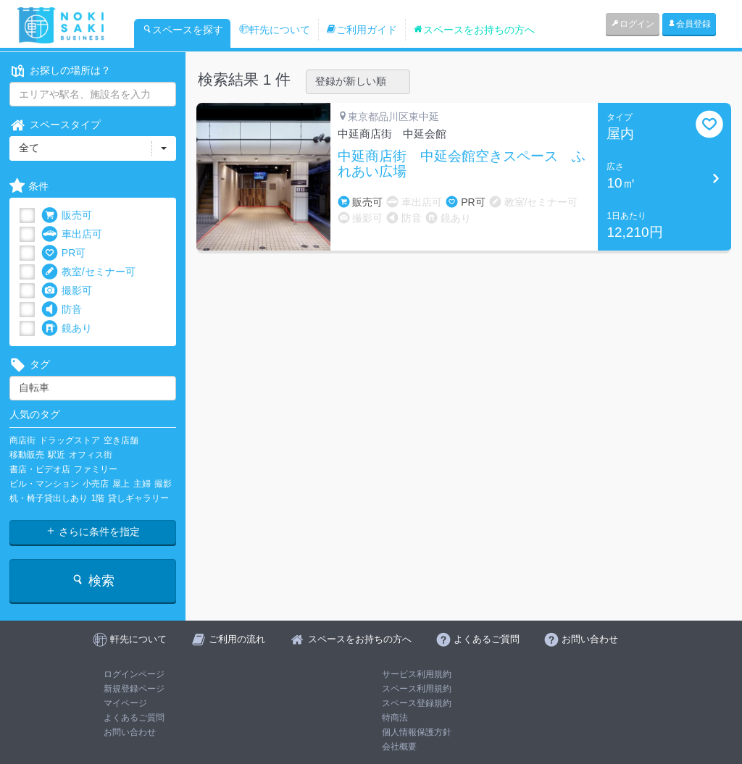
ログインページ (134, 674)
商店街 (22, 440)
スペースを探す (182, 29)
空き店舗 (121, 440)
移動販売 (26, 455)
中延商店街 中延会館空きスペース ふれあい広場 (461, 164)
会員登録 (689, 24)
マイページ (125, 703)
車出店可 (71, 234)
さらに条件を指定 (93, 531)
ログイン (632, 24)
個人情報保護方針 (416, 732)
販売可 (66, 215)
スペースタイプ (55, 125)
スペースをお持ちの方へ (474, 29)
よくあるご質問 (134, 718)
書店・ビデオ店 (39, 469)
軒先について (274, 29)
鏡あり (66, 328)
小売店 (96, 484)
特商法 (395, 718)
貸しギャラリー (138, 498)
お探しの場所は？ (60, 70)
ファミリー (95, 469)
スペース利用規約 (416, 689)
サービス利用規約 (416, 674)
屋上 (121, 484)
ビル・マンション (44, 484)
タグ (29, 364)
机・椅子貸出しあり (48, 498)
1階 (98, 498)
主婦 (142, 484)
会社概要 (399, 747)
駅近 (56, 455)
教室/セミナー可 (88, 272)
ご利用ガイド (361, 29)
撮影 (163, 484)
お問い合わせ (130, 732)
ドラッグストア (69, 440)
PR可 (63, 253)
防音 (61, 309)
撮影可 (66, 290)
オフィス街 (90, 455)
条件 (29, 186)
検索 (92, 580)
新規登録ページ (134, 689)
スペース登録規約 (416, 703)
